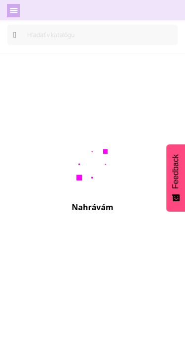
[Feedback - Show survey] (175, 178)
